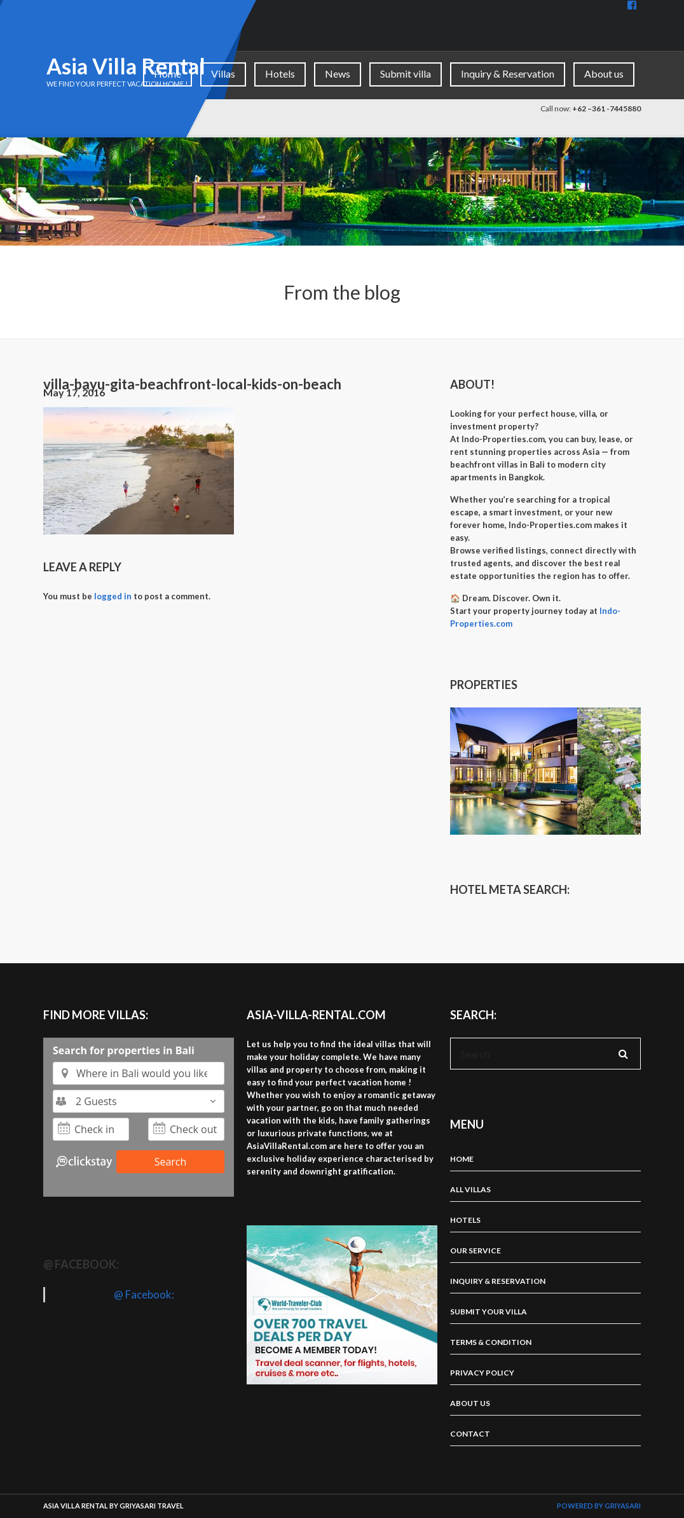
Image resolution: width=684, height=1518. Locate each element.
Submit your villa (488, 1311)
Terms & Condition (490, 1342)
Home (167, 73)
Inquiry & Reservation (507, 73)
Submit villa (405, 73)
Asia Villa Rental (125, 66)
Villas (223, 73)
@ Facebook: (81, 1264)
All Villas (470, 1189)
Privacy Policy (482, 1372)
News (337, 73)
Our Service (475, 1250)
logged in (113, 596)
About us (604, 73)
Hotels (280, 73)
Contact (470, 1433)
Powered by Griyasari (599, 1505)
